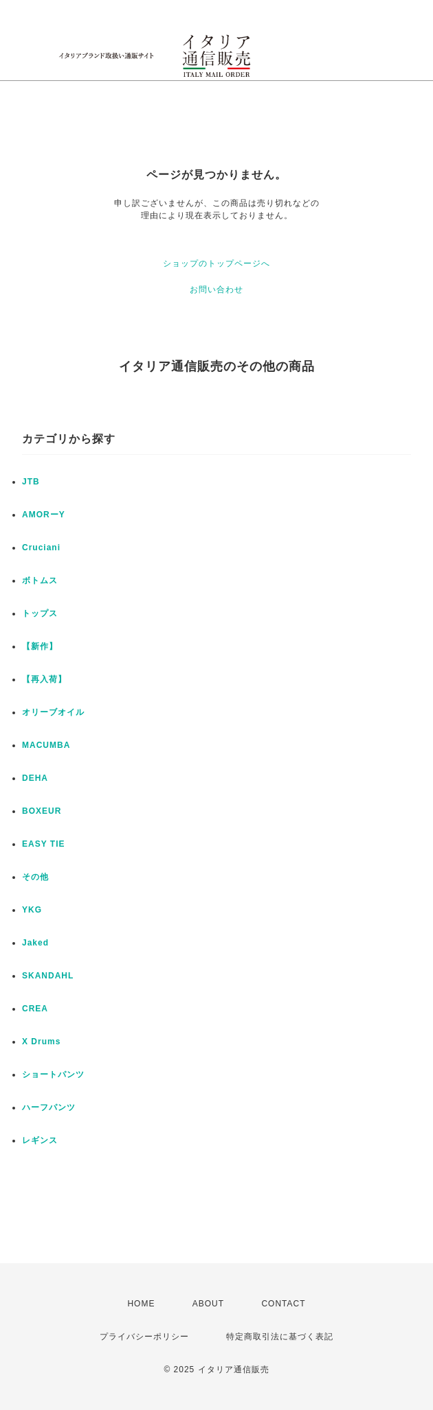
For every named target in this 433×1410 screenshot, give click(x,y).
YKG (32, 910)
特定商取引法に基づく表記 (279, 1336)
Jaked (35, 943)
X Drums (41, 1041)
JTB (31, 481)
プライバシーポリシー (144, 1336)
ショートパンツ (53, 1074)
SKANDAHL (48, 975)
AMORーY (43, 514)
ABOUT (208, 1303)
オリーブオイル (53, 712)
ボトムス (40, 580)
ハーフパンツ (49, 1107)
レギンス (40, 1140)
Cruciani (41, 547)
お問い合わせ (216, 289)
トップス (40, 613)
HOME (141, 1303)
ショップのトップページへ (216, 263)
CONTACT (283, 1303)
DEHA (35, 778)
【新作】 (40, 646)
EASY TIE (43, 844)
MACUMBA (46, 745)
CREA (35, 1008)
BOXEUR (41, 811)
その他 (35, 877)
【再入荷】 (44, 679)
